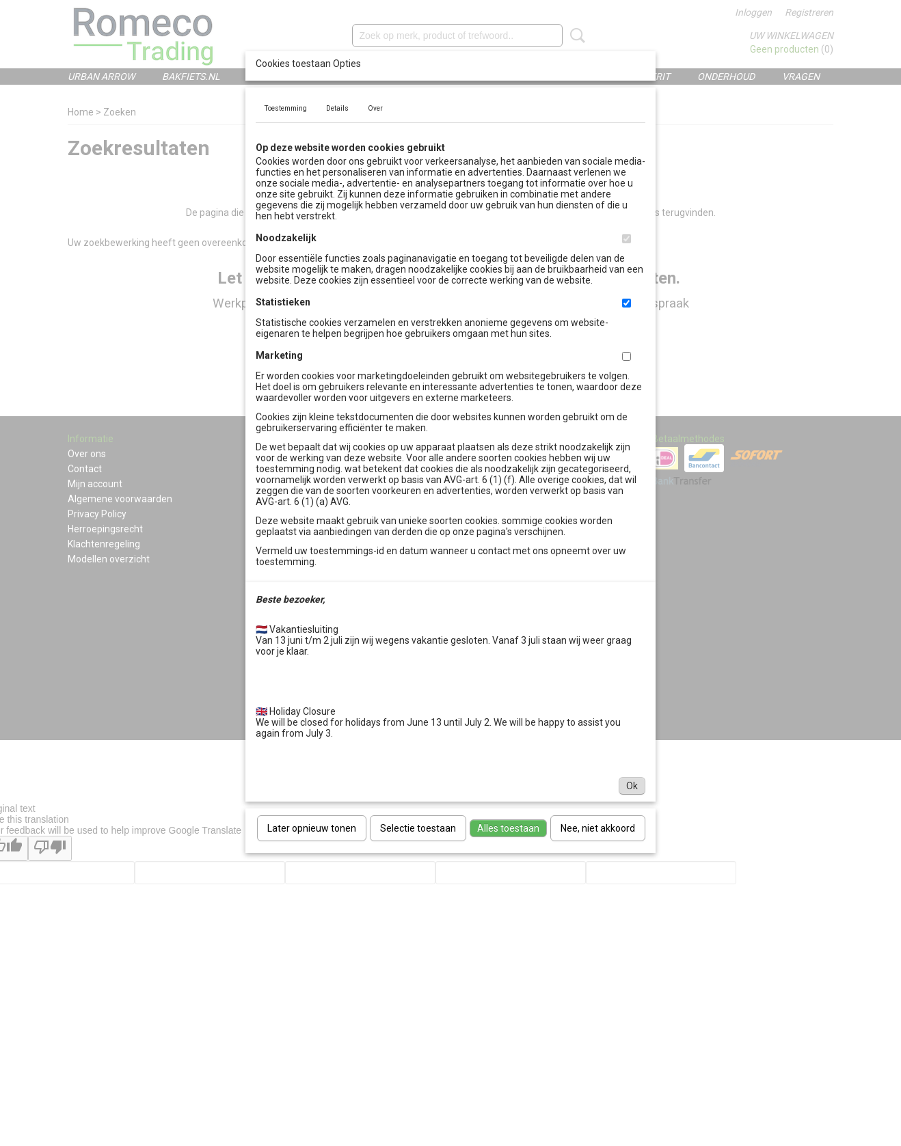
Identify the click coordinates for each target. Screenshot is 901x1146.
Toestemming (286, 108)
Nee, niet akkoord (598, 828)
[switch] (626, 238)
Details (337, 108)
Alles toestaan (508, 828)
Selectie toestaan (418, 828)
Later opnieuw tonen (311, 828)
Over (375, 108)
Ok (632, 785)
